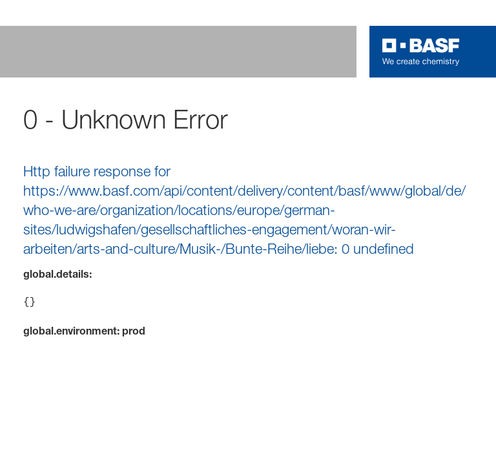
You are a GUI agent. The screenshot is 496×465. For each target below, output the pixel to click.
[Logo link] (421, 51)
